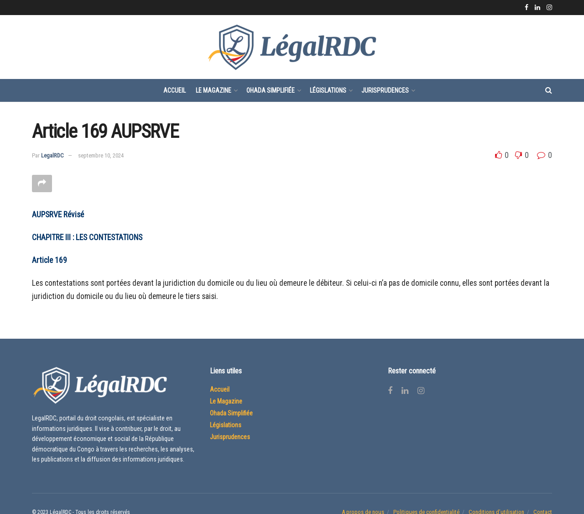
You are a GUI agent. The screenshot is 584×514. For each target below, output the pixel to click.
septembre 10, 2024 (101, 155)
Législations (328, 90)
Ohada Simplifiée (270, 90)
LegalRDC (52, 155)
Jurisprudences (385, 90)
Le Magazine (213, 90)
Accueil (174, 90)
